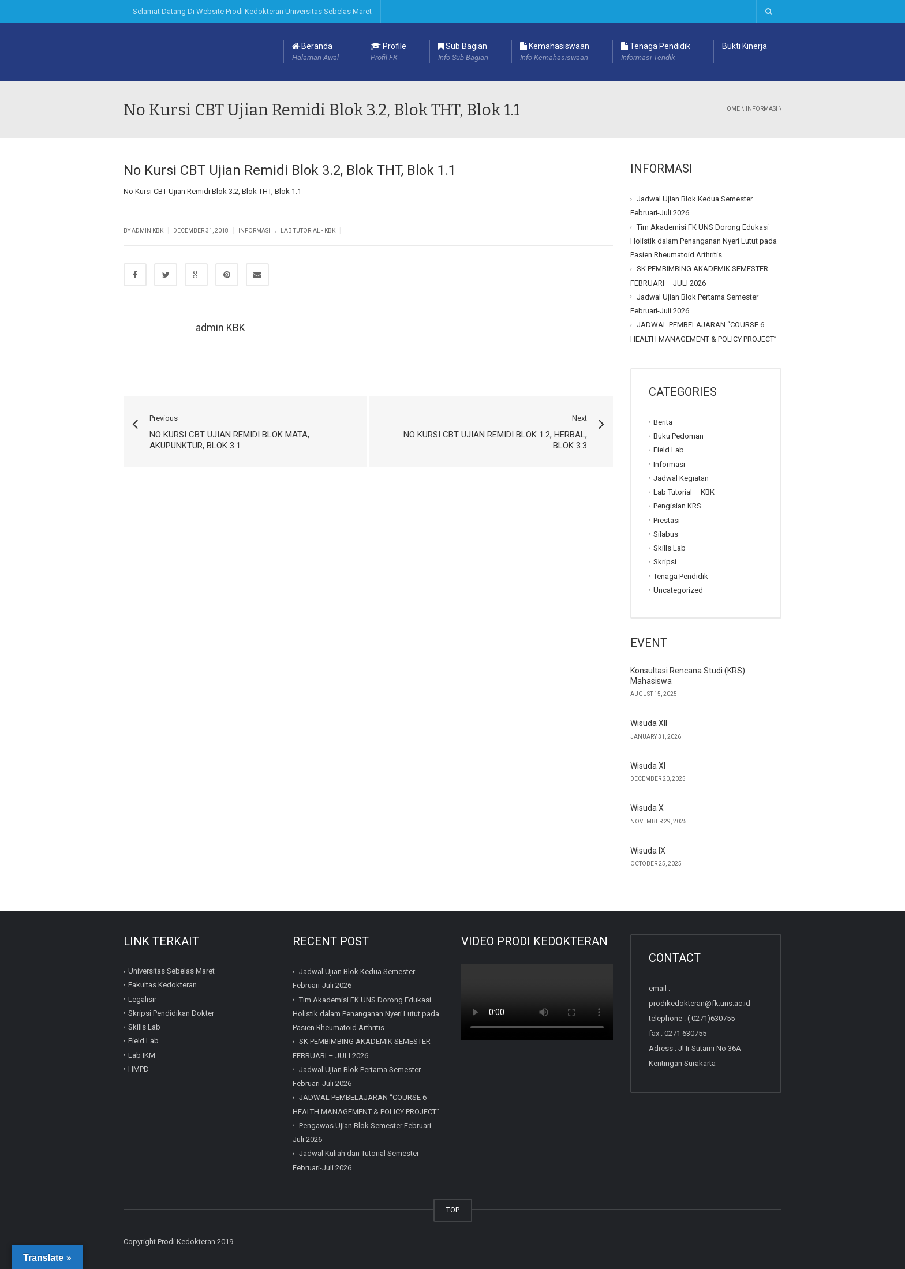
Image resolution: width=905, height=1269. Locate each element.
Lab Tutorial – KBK (684, 492)
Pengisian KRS (677, 505)
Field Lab (668, 450)
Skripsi (664, 561)
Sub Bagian (463, 52)
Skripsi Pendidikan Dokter (171, 1013)
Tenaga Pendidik (655, 52)
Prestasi (666, 519)
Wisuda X (647, 808)
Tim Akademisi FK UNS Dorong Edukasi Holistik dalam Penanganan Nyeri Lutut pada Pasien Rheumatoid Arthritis (703, 240)
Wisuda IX (647, 850)
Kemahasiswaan (554, 52)
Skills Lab (669, 548)
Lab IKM (141, 1055)
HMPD (138, 1069)
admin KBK (220, 327)
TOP (452, 1210)
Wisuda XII (648, 723)
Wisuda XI (647, 765)
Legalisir (142, 999)
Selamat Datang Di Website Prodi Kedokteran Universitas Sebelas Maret (252, 11)
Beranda (315, 52)
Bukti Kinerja (744, 46)
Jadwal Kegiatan (681, 478)
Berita (662, 422)
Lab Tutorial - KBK (308, 230)
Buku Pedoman (678, 436)
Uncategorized (678, 590)
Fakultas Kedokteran (162, 984)
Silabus (665, 534)
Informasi (761, 109)
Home (731, 109)
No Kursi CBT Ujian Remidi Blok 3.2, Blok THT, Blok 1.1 (212, 191)
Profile (388, 52)
